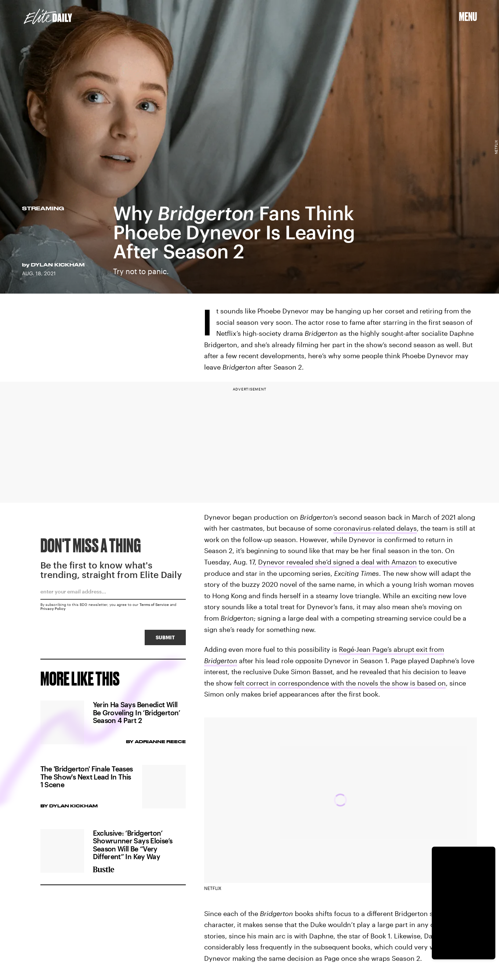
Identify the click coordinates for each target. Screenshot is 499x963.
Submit (165, 639)
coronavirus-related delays (375, 528)
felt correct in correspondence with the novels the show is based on (340, 683)
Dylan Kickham (57, 264)
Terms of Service (154, 606)
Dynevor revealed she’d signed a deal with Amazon (337, 562)
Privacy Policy (53, 610)
